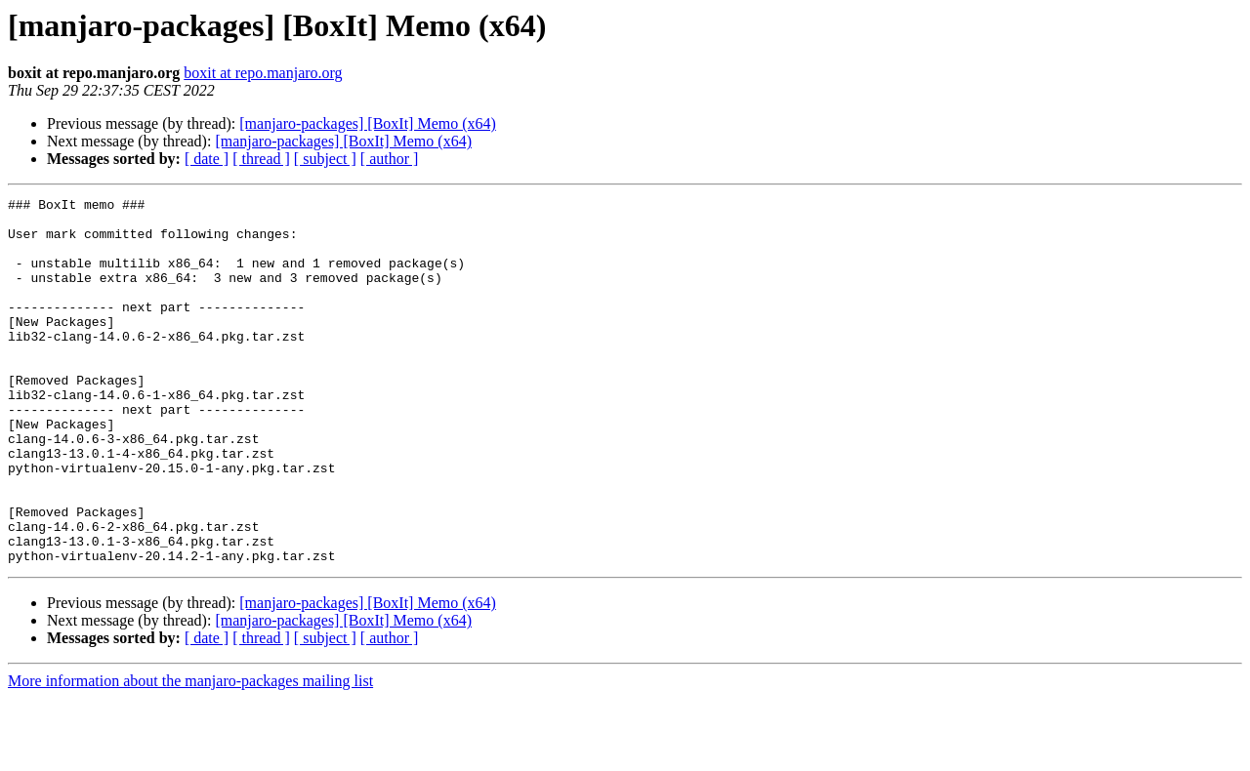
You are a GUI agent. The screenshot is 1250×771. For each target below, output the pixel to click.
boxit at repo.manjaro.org (263, 72)
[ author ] (389, 158)
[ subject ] (325, 158)
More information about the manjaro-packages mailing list (190, 754)
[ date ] (207, 158)
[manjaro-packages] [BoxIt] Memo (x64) (367, 123)
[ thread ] (261, 158)
